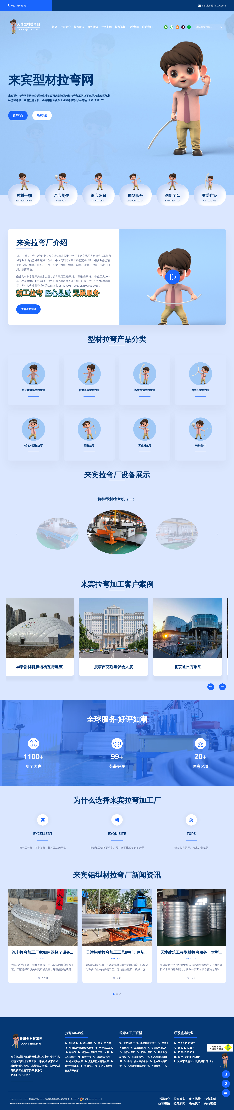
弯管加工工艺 (104, 1047)
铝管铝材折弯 (101, 1056)
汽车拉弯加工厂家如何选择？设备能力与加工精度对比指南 (43, 954)
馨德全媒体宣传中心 (136, 1061)
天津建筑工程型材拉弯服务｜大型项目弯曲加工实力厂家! (191, 954)
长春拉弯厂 (144, 1052)
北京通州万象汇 (191, 666)
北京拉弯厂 (127, 1043)
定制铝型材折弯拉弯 (97, 1061)
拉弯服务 (79, 27)
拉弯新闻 (134, 27)
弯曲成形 (71, 1043)
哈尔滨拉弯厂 (137, 1056)
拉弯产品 (18, 115)
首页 (54, 27)
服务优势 (93, 27)
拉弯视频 (120, 27)
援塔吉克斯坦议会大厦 (117, 666)
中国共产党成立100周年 (80, 1047)
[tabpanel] (43, 936)
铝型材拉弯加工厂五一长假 (93, 1052)
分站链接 (210, 1103)
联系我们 (147, 27)
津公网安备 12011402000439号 (91, 1099)
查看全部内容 (28, 309)
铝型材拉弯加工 (146, 1043)
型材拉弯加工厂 (157, 1047)
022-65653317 (18, 5)
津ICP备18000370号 (73, 1099)
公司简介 (65, 27)
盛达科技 (86, 1043)
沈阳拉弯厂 (127, 1052)
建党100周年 (102, 1043)
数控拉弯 (84, 1056)
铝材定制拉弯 (74, 1061)
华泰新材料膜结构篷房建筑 (43, 666)
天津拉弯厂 (155, 1066)
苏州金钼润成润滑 (135, 1066)
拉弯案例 (106, 27)
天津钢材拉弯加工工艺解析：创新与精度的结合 (117, 954)
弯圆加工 (87, 1066)
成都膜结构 (138, 1047)
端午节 (71, 1052)
